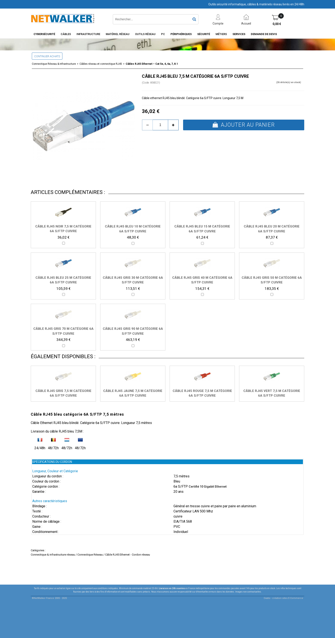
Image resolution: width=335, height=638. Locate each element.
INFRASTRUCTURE (88, 34)
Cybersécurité (44, 34)
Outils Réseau (145, 34)
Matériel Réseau (117, 34)
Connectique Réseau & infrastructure (54, 63)
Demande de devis (264, 34)
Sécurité (203, 34)
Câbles (66, 34)
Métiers (221, 34)
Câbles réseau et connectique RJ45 (100, 63)
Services (238, 34)
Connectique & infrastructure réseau (53, 554)
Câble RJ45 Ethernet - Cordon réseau (127, 554)
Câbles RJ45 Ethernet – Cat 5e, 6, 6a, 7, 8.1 (152, 63)
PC (163, 34)
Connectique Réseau (90, 554)
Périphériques (181, 34)
